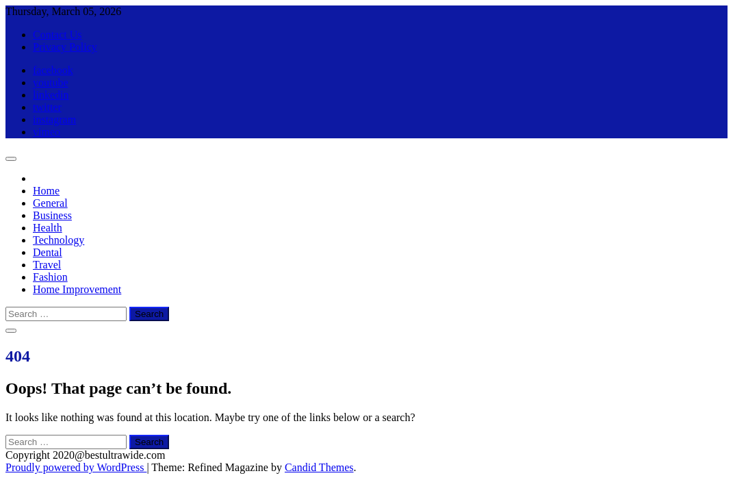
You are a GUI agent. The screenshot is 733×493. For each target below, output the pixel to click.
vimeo (46, 132)
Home (46, 191)
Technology (58, 240)
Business (52, 215)
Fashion (50, 277)
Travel (47, 264)
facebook (53, 70)
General (50, 203)
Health (47, 227)
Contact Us (57, 34)
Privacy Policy (65, 47)
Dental (47, 252)
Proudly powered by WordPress (75, 467)
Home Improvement (77, 289)
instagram (54, 119)
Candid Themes (319, 467)
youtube (50, 82)
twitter (47, 107)
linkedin (50, 95)
